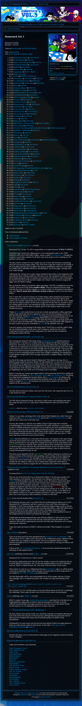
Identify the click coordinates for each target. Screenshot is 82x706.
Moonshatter (18, 133)
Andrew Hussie (12, 245)
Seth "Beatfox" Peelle (16, 666)
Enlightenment (19, 208)
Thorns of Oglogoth (54, 68)
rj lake (39, 93)
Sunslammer (18, 107)
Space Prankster (19, 192)
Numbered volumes (47, 24)
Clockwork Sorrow (20, 102)
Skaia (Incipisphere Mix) (22, 97)
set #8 (21, 586)
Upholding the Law (20, 144)
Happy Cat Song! (20, 74)
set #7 (14, 586)
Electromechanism (20, 114)
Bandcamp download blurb (25, 631)
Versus (16, 118)
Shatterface (17, 159)
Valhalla (16, 180)
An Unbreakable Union (22, 81)
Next (39, 24)
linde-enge (54, 625)
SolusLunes (33, 114)
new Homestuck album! (32, 412)
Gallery (27, 4)
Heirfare (16, 67)
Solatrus (36, 97)
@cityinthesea (51, 569)
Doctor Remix (18, 210)
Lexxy (58, 64)
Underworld (18, 147)
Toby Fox (31, 60)
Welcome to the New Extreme (24, 93)
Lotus (16, 137)
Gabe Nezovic (14, 685)
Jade (62, 66)
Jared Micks (13, 675)
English (42, 697)
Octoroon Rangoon (20, 88)
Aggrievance (18, 72)
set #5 (55, 584)
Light (16, 185)
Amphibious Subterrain (22, 182)
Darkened (17, 177)
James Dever (37, 201)
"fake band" (57, 487)
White (16, 85)
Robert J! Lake (14, 667)
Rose (54, 66)
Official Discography (24, 24)
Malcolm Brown (14, 656)
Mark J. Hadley (30, 72)
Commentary (34, 4)
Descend (17, 222)
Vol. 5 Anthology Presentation (30, 548)
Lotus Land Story (20, 109)
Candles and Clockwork (22, 201)
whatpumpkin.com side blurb (26, 387)
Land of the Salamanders (22, 154)
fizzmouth (21, 627)
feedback (33, 694)
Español (48, 697)
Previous (34, 24)
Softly (16, 187)
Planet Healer (18, 121)
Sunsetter (17, 135)
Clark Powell (34, 58)
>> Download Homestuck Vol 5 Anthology (26, 610)
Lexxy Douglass (52, 377)
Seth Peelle (40, 83)
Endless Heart (18, 199)
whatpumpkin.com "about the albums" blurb (31, 396)
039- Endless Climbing (27, 573)
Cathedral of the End (21, 220)
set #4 (48, 584)
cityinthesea (13, 627)
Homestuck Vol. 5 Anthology (56, 537)
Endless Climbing (20, 151)
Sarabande (17, 100)
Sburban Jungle (24, 458)
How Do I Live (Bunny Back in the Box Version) (30, 128)
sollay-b (31, 627)
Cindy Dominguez (13, 337)
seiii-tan (62, 625)
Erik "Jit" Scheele (15, 671)
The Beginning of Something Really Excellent (29, 168)
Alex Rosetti (26, 67)
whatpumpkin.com (47, 341)
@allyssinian (34, 600)
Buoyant (38, 215)
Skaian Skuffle (19, 173)
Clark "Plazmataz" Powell (39, 375)
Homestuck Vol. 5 (18, 4)
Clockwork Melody (20, 65)
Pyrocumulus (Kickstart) (22, 170)
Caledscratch (64, 68)
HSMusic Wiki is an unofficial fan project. (27, 693)
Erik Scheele (27, 100)
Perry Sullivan (33, 151)
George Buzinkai (15, 677)
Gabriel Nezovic (31, 210)
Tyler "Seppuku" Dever (17, 683)
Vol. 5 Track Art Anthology (16, 584)
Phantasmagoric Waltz (21, 104)
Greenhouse (18, 189)
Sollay (9, 596)
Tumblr (36, 554)
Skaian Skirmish (19, 60)
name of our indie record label (30, 418)
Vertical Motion (19, 166)
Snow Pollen (18, 196)
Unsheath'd (17, 116)
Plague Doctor (19, 206)
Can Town (17, 203)
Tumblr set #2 (32, 584)
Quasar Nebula (12, 532)
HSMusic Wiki (7, 4)
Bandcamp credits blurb (24, 640)
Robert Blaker (14, 664)
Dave (58, 66)
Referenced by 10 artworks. (56, 73)
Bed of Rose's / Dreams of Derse (25, 123)
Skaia (50, 70)
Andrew (26, 381)
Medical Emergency (21, 156)
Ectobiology (18, 142)
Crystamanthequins (20, 149)
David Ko (29, 69)
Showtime (14, 444)
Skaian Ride (18, 83)
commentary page (26, 54)
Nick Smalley (14, 679)
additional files (14, 52)
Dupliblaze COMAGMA (22, 130)
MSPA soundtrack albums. (58, 418)
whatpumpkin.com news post (31, 337)
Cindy (18, 312)
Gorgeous (12, 408)
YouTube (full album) (28, 48)
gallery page (13, 54)
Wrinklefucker (68, 66)
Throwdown (18, 175)
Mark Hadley (13, 658)
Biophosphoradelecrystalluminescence (27, 213)
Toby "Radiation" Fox (58, 375)
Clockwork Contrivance (22, 161)
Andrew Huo (29, 83)
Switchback (18, 215)
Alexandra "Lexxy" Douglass (36, 408)
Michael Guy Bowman (28, 76)
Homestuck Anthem (20, 58)
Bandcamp (15, 48)
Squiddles (72, 68)
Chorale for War (19, 111)
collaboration (24, 694)
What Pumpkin (56, 255)
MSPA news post (24, 245)
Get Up (16, 163)
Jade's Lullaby (18, 69)
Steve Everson (32, 111)
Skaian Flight (18, 126)
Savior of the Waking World (23, 62)
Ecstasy (16, 194)
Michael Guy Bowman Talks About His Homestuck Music (43, 467)
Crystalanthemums (20, 95)
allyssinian (10, 554)
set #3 (41, 584)
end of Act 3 (38, 454)
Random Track (43, 4)
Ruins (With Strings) (21, 140)
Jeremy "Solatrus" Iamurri (18, 669)
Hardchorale (18, 78)
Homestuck (18, 225)
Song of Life (18, 218)
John (50, 66)
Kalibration (36, 81)
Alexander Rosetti (15, 654)
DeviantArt (37, 498)
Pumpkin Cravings (20, 90)
